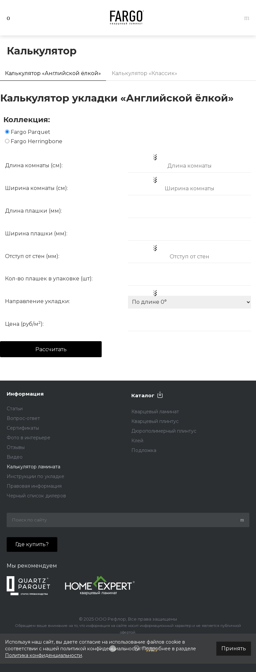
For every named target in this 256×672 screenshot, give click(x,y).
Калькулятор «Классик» (144, 73)
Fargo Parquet (30, 132)
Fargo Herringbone (36, 141)
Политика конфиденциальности (43, 655)
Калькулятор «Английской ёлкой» (53, 73)
